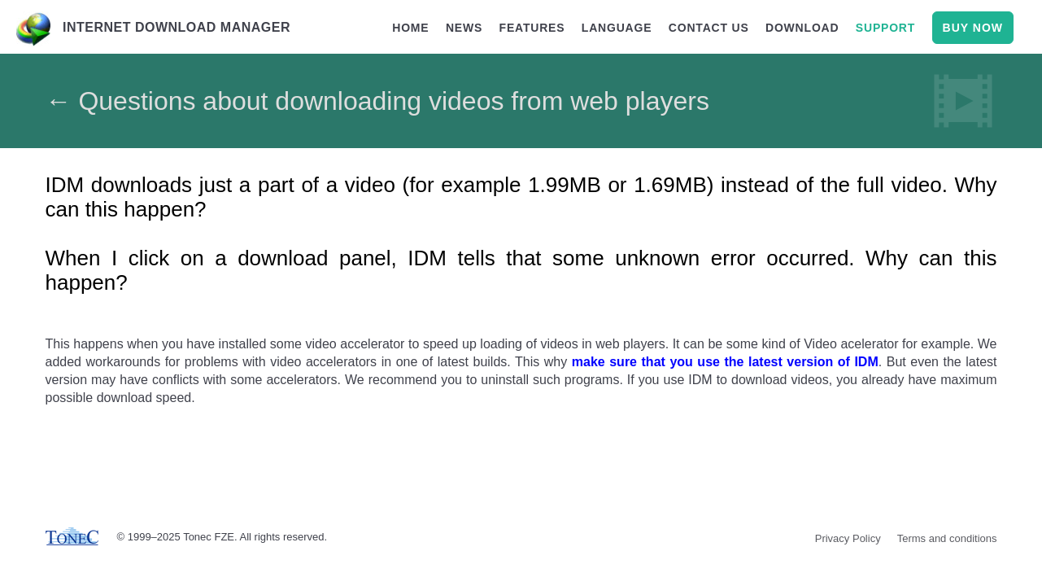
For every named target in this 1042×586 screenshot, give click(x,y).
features (532, 27)
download (802, 27)
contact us (709, 27)
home (410, 27)
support (885, 27)
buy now (973, 27)
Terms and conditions (947, 538)
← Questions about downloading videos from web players (377, 101)
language (617, 27)
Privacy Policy (848, 538)
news (464, 27)
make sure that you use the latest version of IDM (725, 362)
